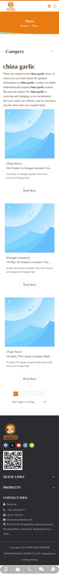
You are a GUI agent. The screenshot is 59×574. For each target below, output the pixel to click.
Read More (29, 190)
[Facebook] (5, 445)
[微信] (31, 445)
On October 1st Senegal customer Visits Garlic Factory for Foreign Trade (29, 168)
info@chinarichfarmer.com (19, 519)
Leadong (25, 559)
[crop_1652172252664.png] (12, 460)
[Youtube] (18, 445)
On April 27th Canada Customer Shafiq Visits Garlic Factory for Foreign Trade (29, 356)
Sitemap (34, 559)
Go (45, 402)
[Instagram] (25, 445)
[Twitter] (12, 445)
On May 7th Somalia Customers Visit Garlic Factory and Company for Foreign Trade (29, 262)
